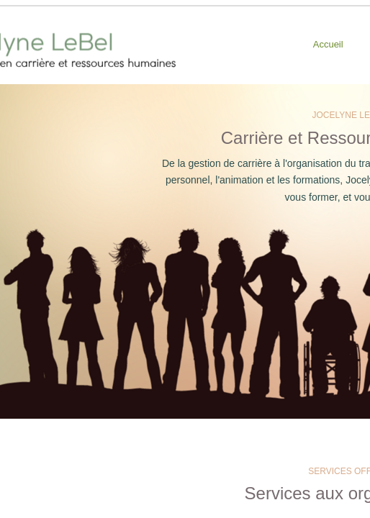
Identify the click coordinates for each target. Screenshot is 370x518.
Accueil (328, 44)
